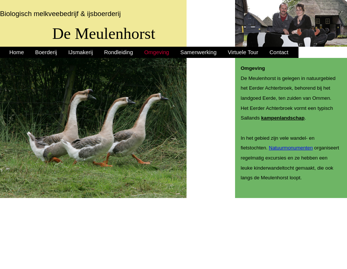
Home (16, 52)
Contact (278, 52)
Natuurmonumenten (291, 148)
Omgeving (156, 52)
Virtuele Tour (243, 52)
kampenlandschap (282, 118)
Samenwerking (198, 52)
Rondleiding (118, 52)
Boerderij (46, 52)
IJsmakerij (80, 52)
